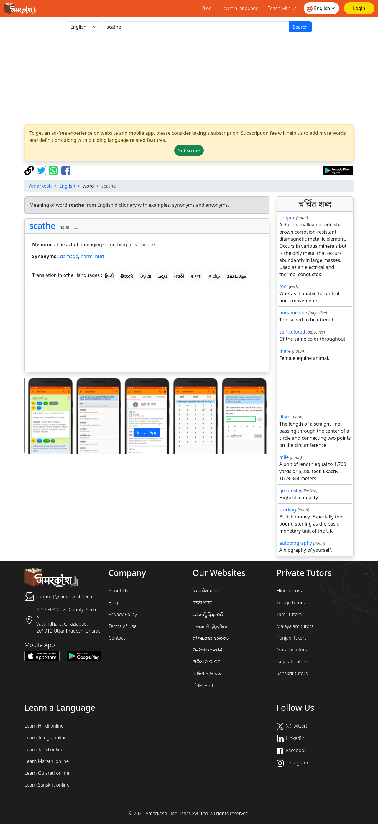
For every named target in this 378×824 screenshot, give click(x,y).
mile (284, 457)
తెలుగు (126, 276)
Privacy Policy (123, 614)
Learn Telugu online (45, 737)
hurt (99, 256)
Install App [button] (147, 432)
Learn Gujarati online (46, 773)
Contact (117, 638)
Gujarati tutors (292, 661)
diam (284, 416)
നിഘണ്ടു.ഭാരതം (211, 638)
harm (86, 256)
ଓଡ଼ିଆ (145, 276)
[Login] (359, 8)
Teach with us (282, 8)
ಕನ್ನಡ (162, 276)
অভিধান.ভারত (207, 673)
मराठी (179, 276)
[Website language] (321, 8)
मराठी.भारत (202, 602)
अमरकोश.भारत (205, 590)
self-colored (292, 332)
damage (69, 256)
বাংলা (196, 276)
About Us (118, 590)
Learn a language (239, 8)
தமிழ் (214, 276)
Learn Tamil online (43, 749)
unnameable (293, 312)
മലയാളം (236, 276)
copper (287, 217)
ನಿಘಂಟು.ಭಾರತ (207, 649)
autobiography (295, 543)
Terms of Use (123, 626)
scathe (42, 225)
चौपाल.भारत (203, 685)
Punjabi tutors (292, 638)
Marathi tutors (292, 649)
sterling (287, 509)
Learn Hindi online (44, 726)
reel (283, 286)
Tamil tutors (289, 614)
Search (300, 27)
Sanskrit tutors (292, 673)
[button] (43, 415)
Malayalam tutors (295, 626)
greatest (288, 490)
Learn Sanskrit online (46, 785)
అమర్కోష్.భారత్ (208, 614)
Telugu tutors (291, 602)
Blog (207, 8)
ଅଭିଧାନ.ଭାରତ (207, 661)
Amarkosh (40, 186)
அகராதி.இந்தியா (211, 626)
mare (285, 351)
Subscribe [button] (189, 150)
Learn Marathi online (46, 761)
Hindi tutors (289, 590)
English (67, 186)
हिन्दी (109, 276)
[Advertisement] (147, 330)
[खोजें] (196, 26)
